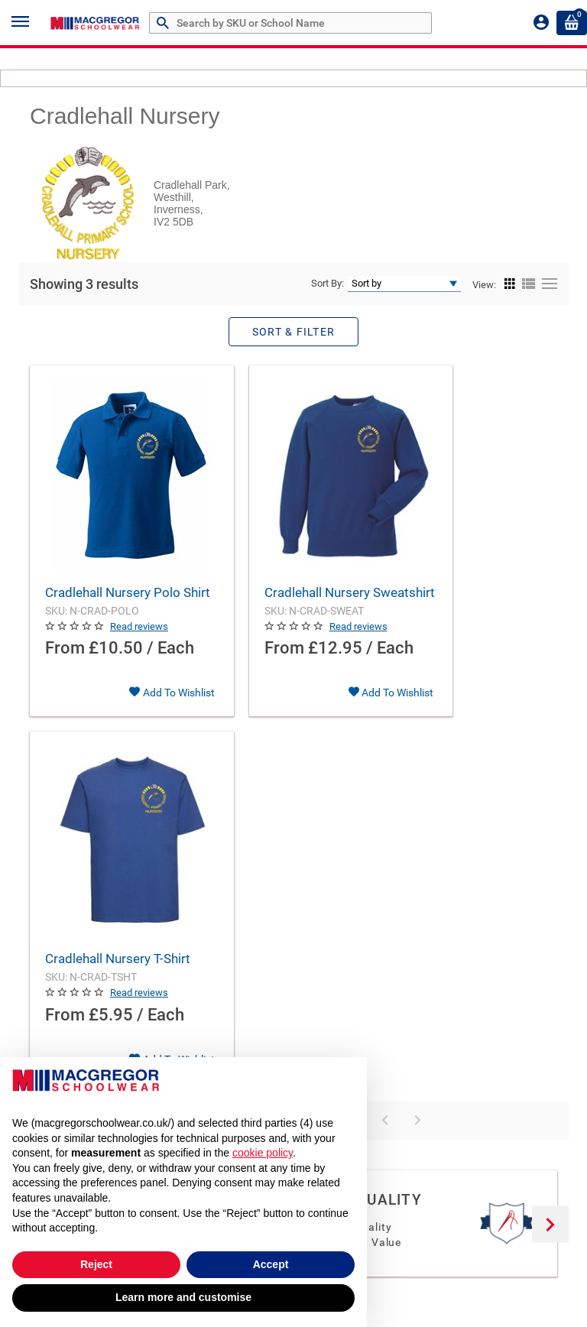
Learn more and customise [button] (183, 1297)
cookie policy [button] (262, 1153)
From (65, 667)
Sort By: (327, 283)
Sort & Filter (293, 332)
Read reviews (139, 645)
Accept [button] (271, 1264)
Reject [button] (96, 1264)
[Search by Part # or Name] (165, 23)
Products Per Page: (195, 802)
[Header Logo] (96, 23)
